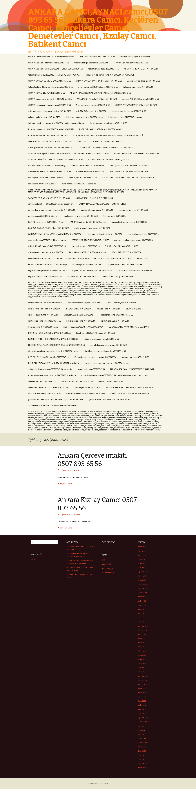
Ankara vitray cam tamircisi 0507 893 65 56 (93, 105)
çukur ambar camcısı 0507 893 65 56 (85, 246)
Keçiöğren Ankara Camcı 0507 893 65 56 (79, 315)
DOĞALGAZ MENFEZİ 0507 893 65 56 (126, 252)
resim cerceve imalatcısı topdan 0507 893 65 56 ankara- (106, 363)
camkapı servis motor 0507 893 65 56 (133, 210)
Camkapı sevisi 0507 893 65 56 (115, 216)
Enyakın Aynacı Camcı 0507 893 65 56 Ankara (126, 264)
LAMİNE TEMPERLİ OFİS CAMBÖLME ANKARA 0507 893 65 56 (53, 339)
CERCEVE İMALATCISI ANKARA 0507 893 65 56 (90, 240)
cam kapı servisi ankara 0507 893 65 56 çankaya (47, 165)
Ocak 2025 (142, 580)
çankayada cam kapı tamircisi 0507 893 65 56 (104, 234)
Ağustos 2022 (143, 626)
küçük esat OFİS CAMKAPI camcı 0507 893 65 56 (95, 333)
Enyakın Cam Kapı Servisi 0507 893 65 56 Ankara (47, 270)
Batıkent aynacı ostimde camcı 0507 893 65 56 (108, 123)
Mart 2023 (141, 613)
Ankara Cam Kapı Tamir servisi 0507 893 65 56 (92, 62)
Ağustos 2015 (143, 763)
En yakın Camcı (143, 258)
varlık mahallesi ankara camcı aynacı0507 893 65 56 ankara (129, 387)
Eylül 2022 (141, 622)
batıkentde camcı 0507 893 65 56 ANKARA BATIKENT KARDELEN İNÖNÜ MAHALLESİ (108, 135)
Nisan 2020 (142, 709)
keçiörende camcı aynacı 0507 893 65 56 (117, 315)
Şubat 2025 (142, 576)
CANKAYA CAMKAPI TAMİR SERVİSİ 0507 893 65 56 (48, 228)
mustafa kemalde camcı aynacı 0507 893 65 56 (108, 345)
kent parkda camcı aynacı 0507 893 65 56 (44, 321)
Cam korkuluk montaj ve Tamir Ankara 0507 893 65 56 (49, 171)
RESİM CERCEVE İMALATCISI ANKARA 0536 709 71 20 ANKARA (53, 363)
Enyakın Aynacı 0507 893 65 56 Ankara (87, 264)
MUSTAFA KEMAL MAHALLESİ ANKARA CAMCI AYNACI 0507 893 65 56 (56, 345)
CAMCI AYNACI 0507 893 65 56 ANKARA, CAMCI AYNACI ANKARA (128, 177)
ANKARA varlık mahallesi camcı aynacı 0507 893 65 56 (49, 105)
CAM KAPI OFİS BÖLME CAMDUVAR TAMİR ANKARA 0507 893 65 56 (55, 159)
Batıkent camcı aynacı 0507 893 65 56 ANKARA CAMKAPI (51, 129)
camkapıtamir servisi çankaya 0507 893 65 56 (129, 222)
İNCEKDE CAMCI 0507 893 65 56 (78, 308)
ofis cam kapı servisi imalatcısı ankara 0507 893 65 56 (95, 357)
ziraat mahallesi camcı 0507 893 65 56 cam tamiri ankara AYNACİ (53, 405)
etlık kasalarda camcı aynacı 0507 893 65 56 (85, 302)
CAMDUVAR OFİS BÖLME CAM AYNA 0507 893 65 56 (49, 198)
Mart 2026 (141, 551)
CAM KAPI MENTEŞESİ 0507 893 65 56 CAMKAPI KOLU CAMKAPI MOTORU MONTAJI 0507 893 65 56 (68, 153)
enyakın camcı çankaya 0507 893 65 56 (118, 276)
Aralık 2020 (142, 705)
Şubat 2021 (142, 697)
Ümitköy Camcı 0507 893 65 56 (110, 381)
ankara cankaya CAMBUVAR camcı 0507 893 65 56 (98, 87)
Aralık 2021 (142, 659)
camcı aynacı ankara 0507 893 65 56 (42, 183)
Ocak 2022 (142, 655)
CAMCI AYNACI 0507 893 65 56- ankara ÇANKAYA (128, 171)
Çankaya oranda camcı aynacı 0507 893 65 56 (92, 228)
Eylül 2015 (141, 759)
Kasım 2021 (142, 663)
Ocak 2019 (142, 730)
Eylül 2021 (141, 672)
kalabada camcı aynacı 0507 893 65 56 (43, 315)
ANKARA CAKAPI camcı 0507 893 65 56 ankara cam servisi (51, 56)
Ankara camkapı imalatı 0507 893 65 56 (103, 68)
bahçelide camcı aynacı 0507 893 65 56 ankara (84, 117)
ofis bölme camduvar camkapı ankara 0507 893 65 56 (105, 351)
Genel (77, 470)
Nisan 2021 (142, 692)
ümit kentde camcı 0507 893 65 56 (41, 381)
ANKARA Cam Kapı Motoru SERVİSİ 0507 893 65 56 (48, 62)
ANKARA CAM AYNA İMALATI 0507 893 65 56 (97, 56)
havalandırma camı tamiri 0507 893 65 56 (44, 308)
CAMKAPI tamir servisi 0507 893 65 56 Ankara (46, 222)
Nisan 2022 (142, 642)
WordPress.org (108, 572)
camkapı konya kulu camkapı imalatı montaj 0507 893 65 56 (51, 210)
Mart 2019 (141, 726)
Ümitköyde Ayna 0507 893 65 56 (88, 387)
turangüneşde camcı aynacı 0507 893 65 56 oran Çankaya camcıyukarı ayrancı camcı (114, 375)
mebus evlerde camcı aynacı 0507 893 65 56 (101, 339)
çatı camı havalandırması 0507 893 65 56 (143, 234)
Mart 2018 (141, 734)
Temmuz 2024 (143, 592)
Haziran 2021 (143, 684)
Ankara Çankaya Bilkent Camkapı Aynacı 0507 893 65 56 (50, 87)
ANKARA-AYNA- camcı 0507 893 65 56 (91, 111)
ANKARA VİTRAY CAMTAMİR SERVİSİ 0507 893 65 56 (136, 105)
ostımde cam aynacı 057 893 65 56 (135, 357)
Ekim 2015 (142, 755)
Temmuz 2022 (143, 630)
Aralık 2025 (142, 563)
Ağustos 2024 (143, 588)
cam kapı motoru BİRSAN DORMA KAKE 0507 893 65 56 (136, 153)
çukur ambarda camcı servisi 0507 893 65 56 (45, 252)
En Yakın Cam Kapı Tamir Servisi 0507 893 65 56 (113, 258)
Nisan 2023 (142, 609)
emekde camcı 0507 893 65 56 (40, 258)
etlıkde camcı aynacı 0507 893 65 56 (122, 302)
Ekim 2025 (142, 567)
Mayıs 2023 (142, 605)
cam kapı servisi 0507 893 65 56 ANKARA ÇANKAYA (108, 159)
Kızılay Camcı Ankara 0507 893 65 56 (115, 321)
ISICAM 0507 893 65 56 (134, 308)
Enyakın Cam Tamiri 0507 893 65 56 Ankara (45, 276)
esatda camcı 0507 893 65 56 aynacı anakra (45, 302)
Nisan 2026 (142, 547)
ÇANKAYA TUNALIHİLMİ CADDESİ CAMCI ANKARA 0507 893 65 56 (54, 234)
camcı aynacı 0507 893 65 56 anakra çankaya (45, 177)
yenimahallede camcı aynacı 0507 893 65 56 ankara (109, 399)
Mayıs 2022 (142, 638)
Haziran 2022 (143, 634)
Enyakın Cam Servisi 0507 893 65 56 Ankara (134, 270)
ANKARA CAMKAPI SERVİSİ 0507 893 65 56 (141, 68)
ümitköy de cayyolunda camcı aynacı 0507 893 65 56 (49, 387)
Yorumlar (107, 568)
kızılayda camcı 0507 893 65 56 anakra (43, 327)
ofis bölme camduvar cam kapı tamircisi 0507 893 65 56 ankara (53, 351)
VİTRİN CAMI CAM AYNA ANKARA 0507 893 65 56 (129, 393)
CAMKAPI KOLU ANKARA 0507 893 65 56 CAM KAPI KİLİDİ (102, 204)
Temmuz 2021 (143, 680)
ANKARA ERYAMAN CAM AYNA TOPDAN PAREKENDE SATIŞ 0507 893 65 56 (100, 93)
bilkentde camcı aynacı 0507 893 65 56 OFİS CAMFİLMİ (50, 141)
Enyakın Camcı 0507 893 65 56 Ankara (82, 276)
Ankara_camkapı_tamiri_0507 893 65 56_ (44, 117)
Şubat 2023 (142, 617)
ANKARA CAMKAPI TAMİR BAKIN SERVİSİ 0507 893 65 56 (99, 81)
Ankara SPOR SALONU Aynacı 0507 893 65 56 (140, 99)
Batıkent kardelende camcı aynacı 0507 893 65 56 (48, 135)
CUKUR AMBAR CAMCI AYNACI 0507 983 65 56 (47, 246)
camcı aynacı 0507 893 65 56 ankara (83, 177)
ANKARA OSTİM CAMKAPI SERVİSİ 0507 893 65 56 (97, 99)
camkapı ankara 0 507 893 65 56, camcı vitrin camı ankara (51, 204)
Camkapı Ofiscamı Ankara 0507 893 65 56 (97, 210)
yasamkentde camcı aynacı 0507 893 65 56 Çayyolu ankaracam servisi (56, 399)
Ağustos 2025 (143, 572)
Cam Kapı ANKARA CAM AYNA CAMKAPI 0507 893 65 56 (50, 147)
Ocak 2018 (142, 738)
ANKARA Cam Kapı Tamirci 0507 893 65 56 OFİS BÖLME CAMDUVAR (55, 68)
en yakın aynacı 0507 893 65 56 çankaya (73, 258)
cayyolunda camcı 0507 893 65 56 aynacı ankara (47, 240)
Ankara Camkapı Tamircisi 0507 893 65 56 (143, 81)
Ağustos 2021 (143, 676)
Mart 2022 (141, 647)
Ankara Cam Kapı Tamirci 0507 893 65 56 (132, 62)
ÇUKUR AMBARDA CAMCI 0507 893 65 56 (121, 246)
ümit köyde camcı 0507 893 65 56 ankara (77, 381)
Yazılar (106, 564)
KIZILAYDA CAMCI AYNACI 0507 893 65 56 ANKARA (128, 327)
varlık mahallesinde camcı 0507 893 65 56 (44, 393)
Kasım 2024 (142, 584)
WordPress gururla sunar (98, 783)
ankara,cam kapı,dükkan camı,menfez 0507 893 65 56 (49, 111)
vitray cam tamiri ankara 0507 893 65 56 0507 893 (85, 393)
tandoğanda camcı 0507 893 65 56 (91, 369)
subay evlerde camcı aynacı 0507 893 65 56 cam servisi (50, 369)
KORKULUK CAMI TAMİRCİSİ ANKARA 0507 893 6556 (49, 333)
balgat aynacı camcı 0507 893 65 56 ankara (125, 117)
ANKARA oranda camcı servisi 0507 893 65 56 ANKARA (50, 99)
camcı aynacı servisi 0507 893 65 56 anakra (79, 183)
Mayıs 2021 (142, 688)
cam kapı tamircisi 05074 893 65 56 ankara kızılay (129, 165)
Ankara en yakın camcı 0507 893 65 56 (138, 87)
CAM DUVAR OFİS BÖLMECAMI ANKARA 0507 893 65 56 (99, 141)
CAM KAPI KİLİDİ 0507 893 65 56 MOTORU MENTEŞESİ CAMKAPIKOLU (106, 147)
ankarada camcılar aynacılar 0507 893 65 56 (129, 111)
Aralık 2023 (142, 601)
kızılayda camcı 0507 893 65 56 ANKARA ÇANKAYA (83, 327)
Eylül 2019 (141, 713)
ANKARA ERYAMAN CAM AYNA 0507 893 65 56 (46, 93)
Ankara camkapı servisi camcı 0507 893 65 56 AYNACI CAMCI (110, 75)
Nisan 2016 (142, 751)
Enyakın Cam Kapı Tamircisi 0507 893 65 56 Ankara (92, 270)
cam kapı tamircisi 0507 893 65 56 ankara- (87, 165)
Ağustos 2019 (143, 717)
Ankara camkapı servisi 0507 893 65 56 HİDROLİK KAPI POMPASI (54, 75)
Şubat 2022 (142, 651)
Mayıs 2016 (142, 747)
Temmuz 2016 (143, 742)
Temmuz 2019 (143, 722)
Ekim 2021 (142, 667)
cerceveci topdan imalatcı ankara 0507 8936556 (133, 240)
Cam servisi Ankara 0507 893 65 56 (90, 171)
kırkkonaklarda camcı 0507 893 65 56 (80, 321)
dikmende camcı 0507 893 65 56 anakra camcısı (87, 252)
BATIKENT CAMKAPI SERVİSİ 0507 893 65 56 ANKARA (101, 129)
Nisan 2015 (142, 767)
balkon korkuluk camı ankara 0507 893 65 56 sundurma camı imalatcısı (56, 123)
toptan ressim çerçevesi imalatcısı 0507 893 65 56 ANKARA (52, 375)
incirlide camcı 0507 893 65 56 (108, 308)
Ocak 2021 (142, 701)
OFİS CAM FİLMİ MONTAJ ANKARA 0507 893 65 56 (48, 357)
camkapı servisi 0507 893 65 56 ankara (43, 216)
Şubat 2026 (142, 555)
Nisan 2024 (142, 597)
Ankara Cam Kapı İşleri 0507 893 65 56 (135, 56)
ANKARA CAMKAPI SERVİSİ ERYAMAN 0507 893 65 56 (49, 81)
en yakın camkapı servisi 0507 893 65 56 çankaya (47, 264)
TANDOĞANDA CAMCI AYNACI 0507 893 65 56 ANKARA (132, 369)
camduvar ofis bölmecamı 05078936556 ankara (94, 198)
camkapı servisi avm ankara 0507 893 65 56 (81, 216)
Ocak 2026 (142, 559)
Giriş (104, 560)
